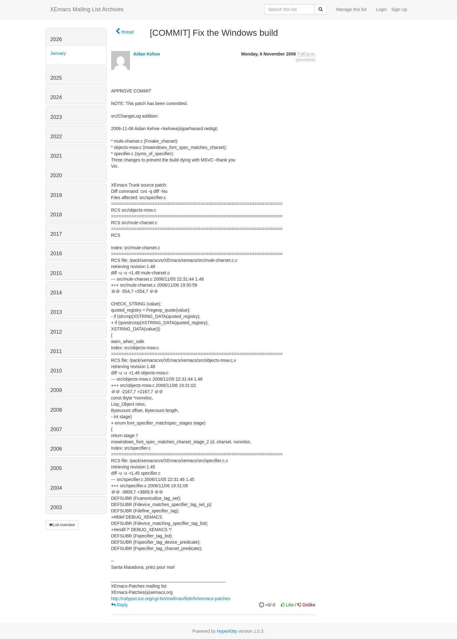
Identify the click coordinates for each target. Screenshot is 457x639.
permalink (305, 60)
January (58, 53)
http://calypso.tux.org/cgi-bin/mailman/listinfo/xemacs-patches (171, 598)
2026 (56, 39)
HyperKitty (227, 631)
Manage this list (351, 9)
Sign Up (399, 9)
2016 (56, 253)
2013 (56, 312)
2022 (56, 137)
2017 (56, 234)
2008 (56, 410)
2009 (56, 390)
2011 (56, 351)
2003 (56, 507)
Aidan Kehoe (146, 53)
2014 (56, 293)
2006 (56, 449)
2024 (56, 97)
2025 (56, 78)
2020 (56, 175)
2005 (56, 468)
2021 (56, 156)
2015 (56, 273)
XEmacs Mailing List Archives (87, 9)
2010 (56, 371)
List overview (62, 525)
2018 (56, 215)
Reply (119, 604)
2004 (56, 488)
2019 (56, 195)
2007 (56, 429)
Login (381, 9)
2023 (56, 117)
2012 (56, 332)
